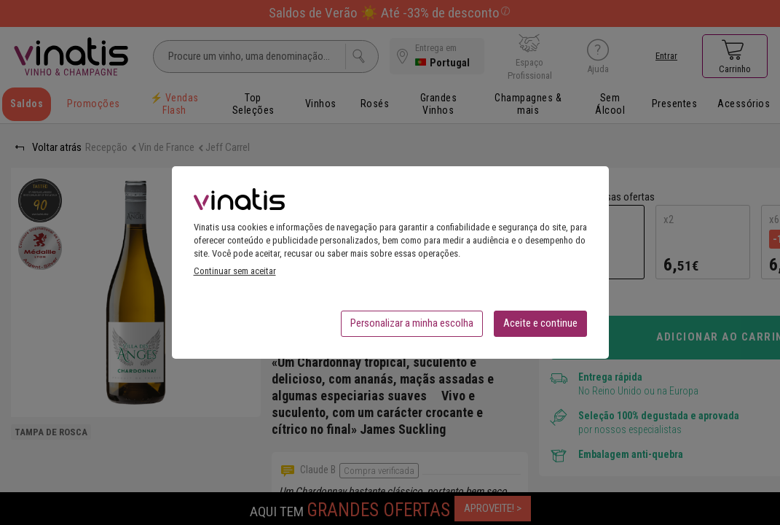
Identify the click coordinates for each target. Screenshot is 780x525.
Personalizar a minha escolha (411, 327)
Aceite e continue (540, 327)
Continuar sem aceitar (235, 275)
